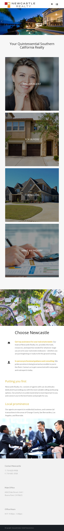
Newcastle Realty (16, 528)
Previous (2, 22)
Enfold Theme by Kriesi (28, 528)
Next (62, 22)
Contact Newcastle (13, 466)
